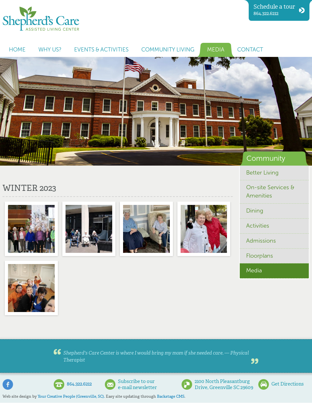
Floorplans (259, 255)
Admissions (261, 240)
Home (17, 49)
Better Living (262, 172)
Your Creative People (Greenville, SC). (71, 396)
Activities (257, 225)
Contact (250, 49)
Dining (254, 210)
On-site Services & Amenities (270, 191)
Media (215, 49)
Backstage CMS (170, 396)
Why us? (49, 49)
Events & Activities (101, 49)
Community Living (167, 49)
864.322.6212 (279, 10)
